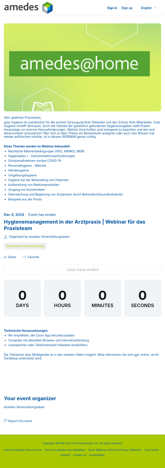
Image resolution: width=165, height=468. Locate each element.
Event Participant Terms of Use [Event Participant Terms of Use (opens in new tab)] (23, 449)
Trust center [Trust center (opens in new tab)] (151, 449)
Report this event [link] (18, 421)
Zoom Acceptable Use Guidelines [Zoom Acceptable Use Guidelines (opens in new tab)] (65, 449)
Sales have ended (82, 269)
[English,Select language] (148, 8)
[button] (31, 257)
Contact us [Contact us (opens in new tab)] (79, 455)
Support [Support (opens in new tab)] (65, 455)
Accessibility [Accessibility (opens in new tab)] (97, 455)
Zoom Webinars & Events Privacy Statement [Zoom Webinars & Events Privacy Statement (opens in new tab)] (114, 449)
